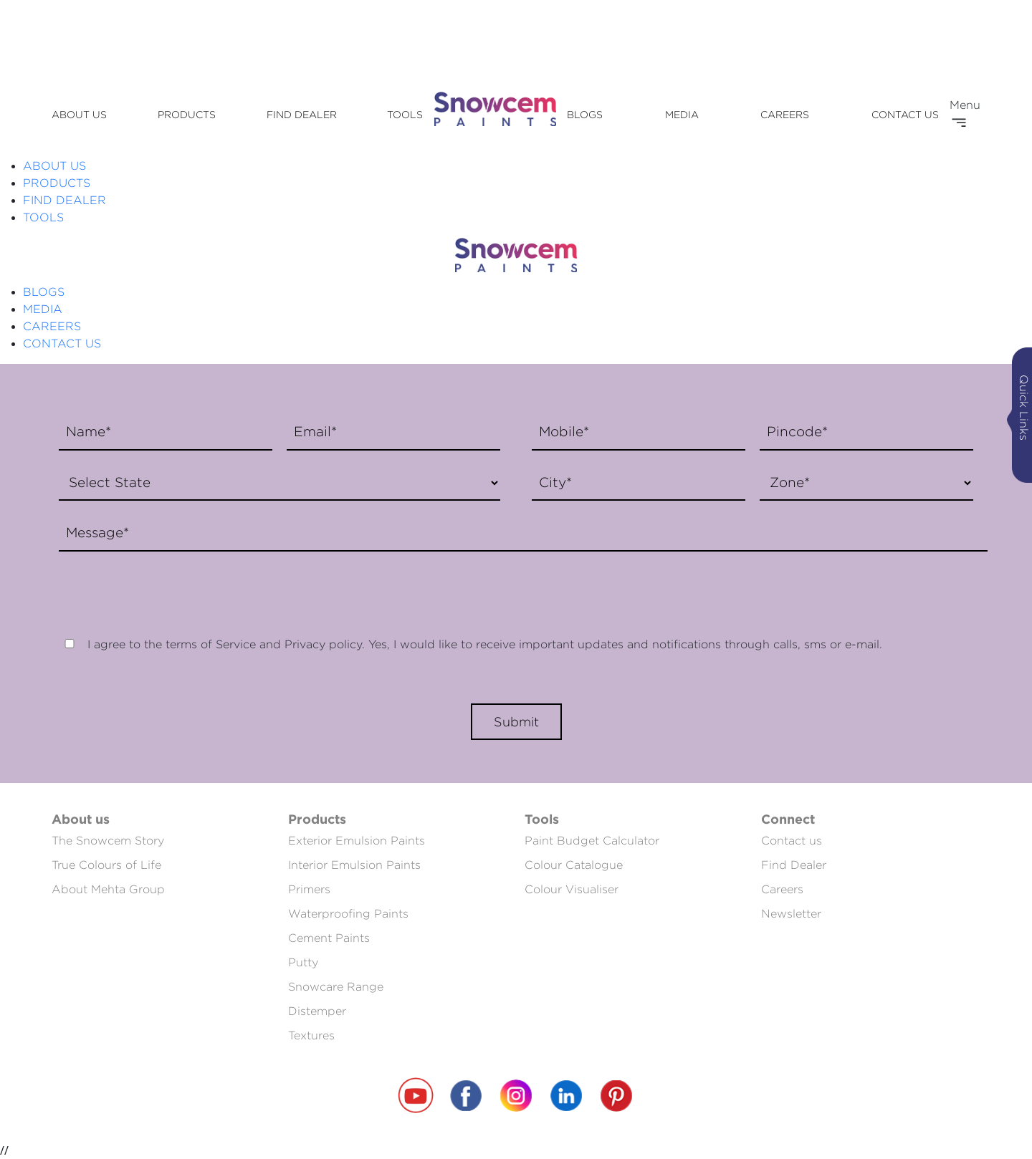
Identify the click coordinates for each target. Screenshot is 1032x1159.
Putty (303, 962)
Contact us (791, 841)
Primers (309, 889)
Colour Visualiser (571, 889)
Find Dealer (793, 865)
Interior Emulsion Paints (354, 865)
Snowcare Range (335, 987)
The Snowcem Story (108, 841)
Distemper (317, 1011)
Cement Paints (329, 938)
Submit (516, 721)
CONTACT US (905, 114)
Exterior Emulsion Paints (356, 841)
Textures (311, 1035)
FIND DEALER (302, 114)
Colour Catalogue (574, 865)
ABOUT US (79, 114)
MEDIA (682, 114)
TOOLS (405, 114)
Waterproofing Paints (348, 914)
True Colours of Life (106, 865)
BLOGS (585, 114)
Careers (782, 889)
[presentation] (160, 587)
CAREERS (784, 114)
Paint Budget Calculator (592, 841)
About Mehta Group (108, 889)
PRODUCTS (187, 114)
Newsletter (791, 914)
